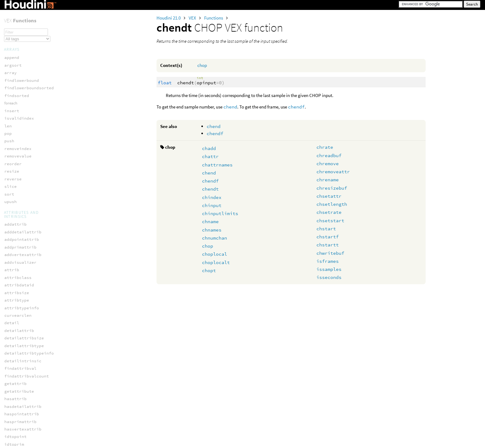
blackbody (15, 411)
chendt (210, 189)
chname (210, 221)
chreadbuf (328, 155)
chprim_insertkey (24, 332)
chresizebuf (331, 188)
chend (230, 107)
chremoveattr (333, 171)
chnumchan (214, 238)
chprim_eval (18, 324)
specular (14, 17)
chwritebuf (330, 253)
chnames (211, 230)
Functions (214, 18)
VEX (193, 18)
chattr (210, 156)
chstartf (327, 237)
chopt (209, 270)
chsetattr (328, 196)
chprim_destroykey (25, 309)
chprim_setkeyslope (26, 377)
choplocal (214, 254)
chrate (324, 147)
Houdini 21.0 (169, 18)
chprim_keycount (22, 339)
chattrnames (217, 165)
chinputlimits (220, 213)
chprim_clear (19, 301)
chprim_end (16, 317)
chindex (211, 197)
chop (202, 65)
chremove (327, 163)
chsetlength (331, 204)
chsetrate (328, 212)
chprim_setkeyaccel (26, 370)
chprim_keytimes (22, 347)
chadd (209, 148)
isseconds (328, 277)
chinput (211, 205)
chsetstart (330, 220)
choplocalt (216, 262)
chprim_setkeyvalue (26, 385)
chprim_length (20, 362)
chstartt (327, 245)
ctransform (16, 419)
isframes (327, 261)
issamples (328, 269)
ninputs (13, 279)
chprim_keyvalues (24, 355)
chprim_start (19, 392)
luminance (15, 426)
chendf (296, 107)
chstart (326, 229)
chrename (327, 180)
